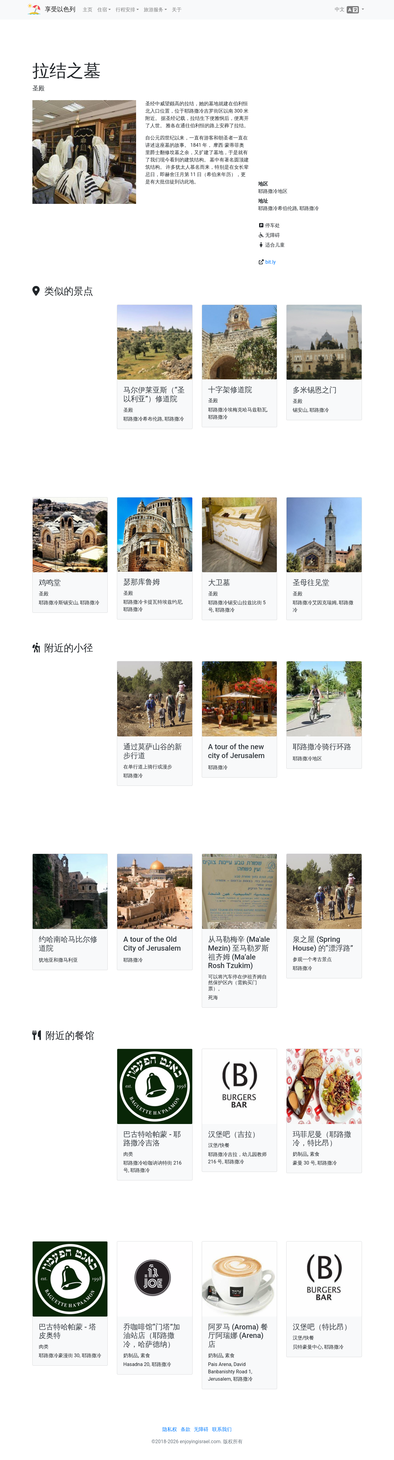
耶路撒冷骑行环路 (322, 747)
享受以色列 (60, 9)
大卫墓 (219, 582)
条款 (185, 1429)
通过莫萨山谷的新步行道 (152, 751)
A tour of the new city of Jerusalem (236, 751)
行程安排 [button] (125, 10)
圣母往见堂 (311, 582)
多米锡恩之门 (315, 390)
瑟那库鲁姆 (141, 582)
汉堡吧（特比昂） (322, 1327)
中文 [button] (347, 10)
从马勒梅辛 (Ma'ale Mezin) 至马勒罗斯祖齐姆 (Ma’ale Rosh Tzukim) (239, 952)
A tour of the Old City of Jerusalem (152, 943)
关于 (177, 10)
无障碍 (201, 1429)
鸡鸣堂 (50, 582)
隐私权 (169, 1429)
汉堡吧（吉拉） (233, 1134)
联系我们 (222, 1429)
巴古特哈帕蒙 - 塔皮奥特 (67, 1331)
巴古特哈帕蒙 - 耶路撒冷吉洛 (152, 1138)
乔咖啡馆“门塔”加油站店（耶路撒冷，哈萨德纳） (151, 1336)
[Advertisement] (197, 42)
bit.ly (270, 262)
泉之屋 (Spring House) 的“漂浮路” (323, 943)
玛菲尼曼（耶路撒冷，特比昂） (322, 1138)
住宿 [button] (102, 10)
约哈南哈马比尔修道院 (68, 943)
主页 (87, 10)
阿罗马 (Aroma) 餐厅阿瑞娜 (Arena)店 (238, 1336)
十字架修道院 (230, 389)
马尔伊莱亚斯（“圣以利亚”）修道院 (154, 394)
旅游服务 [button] (153, 10)
